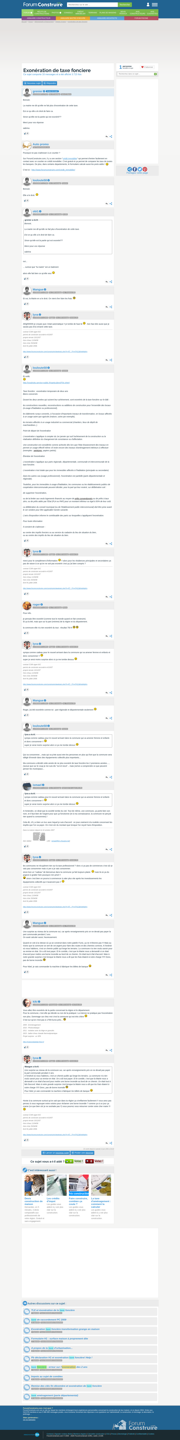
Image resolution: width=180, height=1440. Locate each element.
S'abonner (147, 67)
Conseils (68, 13)
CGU (108, 1434)
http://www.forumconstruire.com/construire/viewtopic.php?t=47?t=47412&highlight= (55, 352)
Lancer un (55, 1153)
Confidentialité (141, 1434)
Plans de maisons (108, 13)
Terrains (92, 13)
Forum (27, 13)
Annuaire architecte (107, 18)
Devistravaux (123, 13)
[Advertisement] (90, 42)
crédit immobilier (70, 158)
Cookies (151, 1434)
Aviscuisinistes (152, 13)
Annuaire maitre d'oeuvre (73, 18)
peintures (38, 450)
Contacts (50, 1434)
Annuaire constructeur (38, 18)
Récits (41, 13)
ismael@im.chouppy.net (60, 841)
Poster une (82, 1153)
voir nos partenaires (29, 1420)
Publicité (131, 1434)
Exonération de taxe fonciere (57, 70)
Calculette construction (96, 1434)
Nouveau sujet (32, 83)
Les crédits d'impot (53, 1200)
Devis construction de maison (34, 1201)
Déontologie (122, 1434)
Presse (113, 1434)
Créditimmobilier (80, 13)
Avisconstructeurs (137, 13)
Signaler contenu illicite (63, 1434)
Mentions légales (79, 1434)
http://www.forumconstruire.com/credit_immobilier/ (53, 170)
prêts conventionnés (83, 498)
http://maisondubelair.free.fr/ (33, 1042)
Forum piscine (141, 18)
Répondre (49, 83)
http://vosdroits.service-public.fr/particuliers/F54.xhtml (46, 383)
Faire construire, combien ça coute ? (78, 1201)
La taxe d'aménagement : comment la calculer (101, 1202)
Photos (55, 13)
